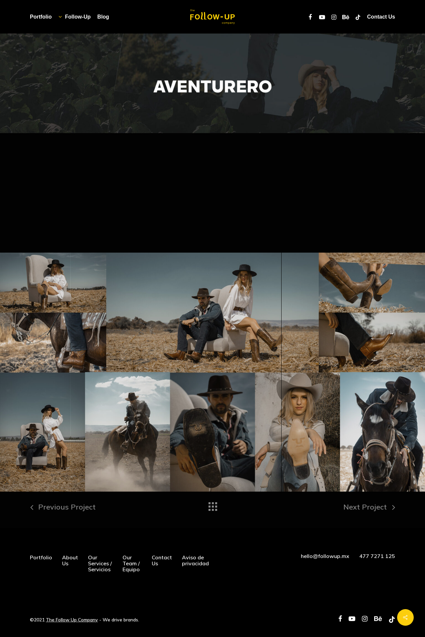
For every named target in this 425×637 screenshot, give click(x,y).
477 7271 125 (377, 556)
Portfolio (41, 557)
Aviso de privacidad (195, 560)
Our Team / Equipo (131, 563)
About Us (70, 560)
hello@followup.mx (325, 556)
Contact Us (162, 560)
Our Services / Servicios (100, 563)
